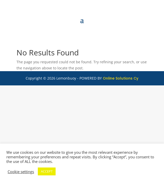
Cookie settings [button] (21, 171)
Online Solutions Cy (120, 78)
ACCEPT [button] (47, 171)
